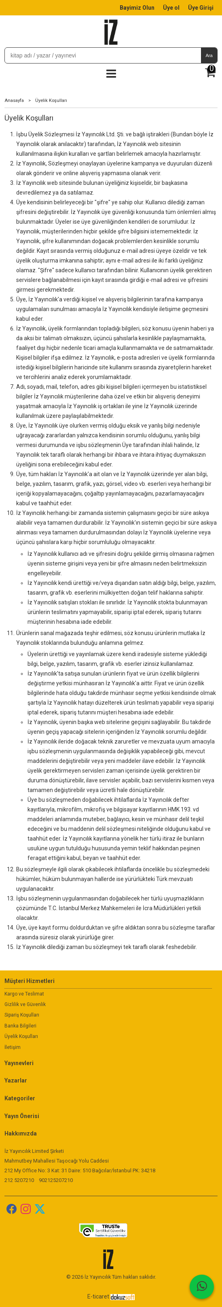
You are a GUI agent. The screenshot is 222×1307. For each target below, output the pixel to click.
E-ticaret (98, 1296)
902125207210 (56, 1180)
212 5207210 (19, 1180)
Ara (208, 55)
